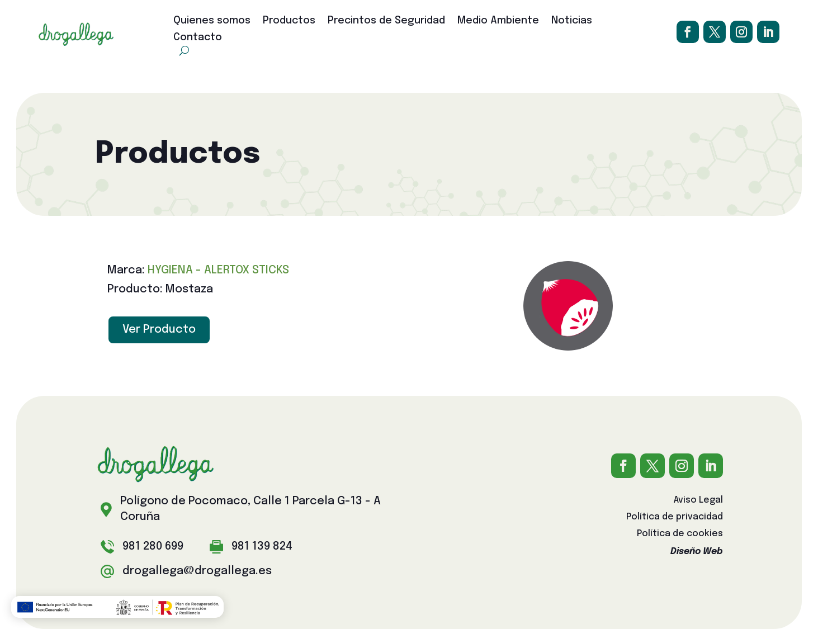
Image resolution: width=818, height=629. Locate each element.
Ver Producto (159, 329)
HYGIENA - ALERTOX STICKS (218, 270)
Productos (289, 21)
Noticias (571, 21)
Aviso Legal (698, 500)
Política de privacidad (674, 517)
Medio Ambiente (498, 21)
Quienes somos (211, 21)
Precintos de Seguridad (386, 21)
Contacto (197, 38)
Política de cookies (680, 534)
